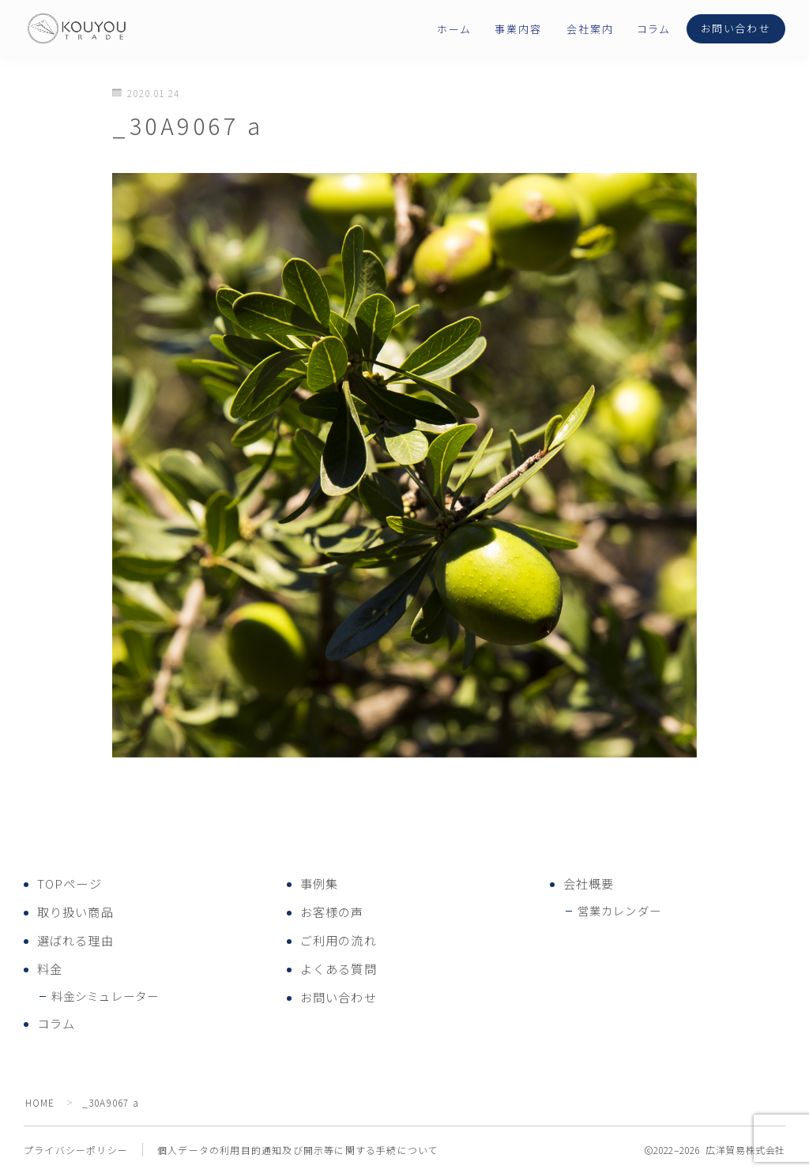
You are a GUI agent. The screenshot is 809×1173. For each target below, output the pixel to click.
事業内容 (518, 30)
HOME (40, 1102)
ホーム (454, 30)
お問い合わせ (736, 29)
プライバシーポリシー (76, 1149)
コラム (654, 30)
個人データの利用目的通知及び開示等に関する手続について (297, 1149)
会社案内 (590, 30)
